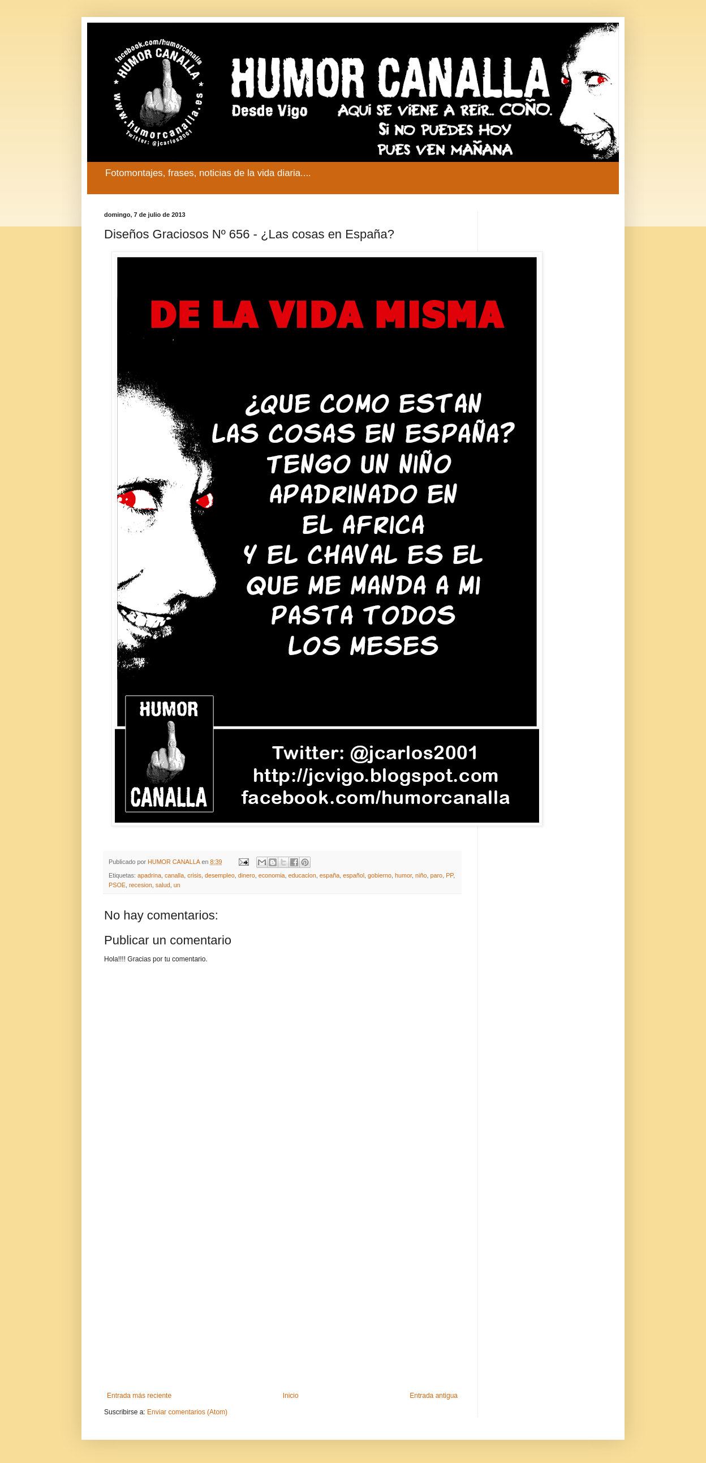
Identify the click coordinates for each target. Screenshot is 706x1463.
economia (272, 875)
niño (421, 875)
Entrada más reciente (139, 1396)
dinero (246, 875)
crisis (194, 875)
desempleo (220, 875)
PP (449, 875)
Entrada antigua (434, 1396)
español (353, 875)
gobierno (379, 875)
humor (403, 875)
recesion (140, 885)
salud (163, 885)
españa (329, 875)
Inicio (291, 1396)
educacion (302, 875)
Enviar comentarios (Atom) (187, 1412)
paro (437, 875)
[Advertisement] (282, 1298)
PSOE (117, 885)
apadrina (149, 875)
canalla (174, 875)
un (177, 885)
